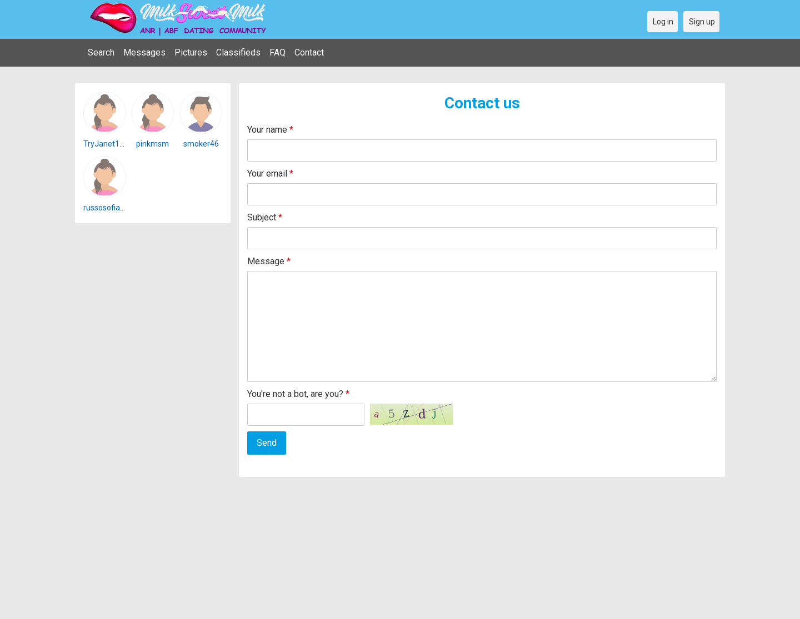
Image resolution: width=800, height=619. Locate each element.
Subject (264, 217)
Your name (270, 129)
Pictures (190, 52)
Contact (309, 52)
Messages (144, 52)
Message (269, 261)
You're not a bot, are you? (298, 394)
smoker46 (201, 143)
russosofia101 (108, 207)
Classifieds (238, 52)
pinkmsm (152, 143)
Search (101, 52)
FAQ (277, 52)
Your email (270, 173)
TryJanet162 (105, 143)
